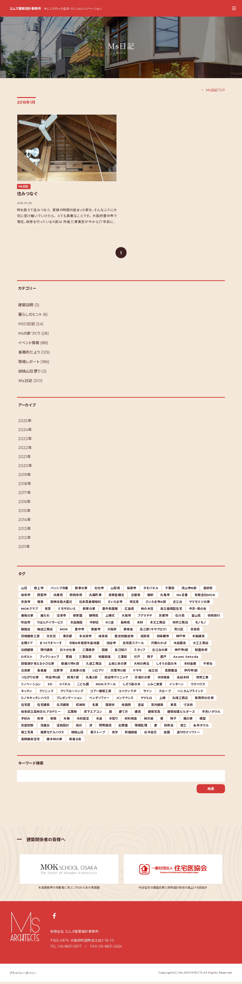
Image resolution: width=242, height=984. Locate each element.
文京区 (51, 638)
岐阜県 (103, 638)
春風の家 (27, 617)
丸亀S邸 (91, 679)
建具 (138, 714)
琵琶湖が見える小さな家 (37, 666)
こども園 (83, 686)
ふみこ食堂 (154, 686)
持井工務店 (180, 624)
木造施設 (76, 624)
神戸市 (181, 638)
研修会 (168, 727)
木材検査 (163, 679)
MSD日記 (26, 326)
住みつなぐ (27, 193)
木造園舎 (179, 645)
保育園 (77, 617)
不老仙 (208, 666)
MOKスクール (106, 686)
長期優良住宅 (30, 741)
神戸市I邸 (181, 652)
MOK (64, 631)
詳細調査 (131, 734)
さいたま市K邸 (156, 604)
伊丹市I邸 (191, 672)
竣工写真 (27, 734)
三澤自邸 (85, 659)
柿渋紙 (148, 720)
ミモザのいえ (67, 611)
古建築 (135, 597)
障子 (150, 659)
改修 (40, 720)
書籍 (69, 659)
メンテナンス (125, 700)
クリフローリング (71, 693)
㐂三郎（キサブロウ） (153, 631)
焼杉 (79, 727)
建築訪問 (26, 307)
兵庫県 (58, 597)
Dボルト (27, 659)
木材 (140, 624)
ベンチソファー (99, 700)
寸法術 (188, 707)
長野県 (208, 590)
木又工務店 (157, 624)
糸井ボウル (201, 727)
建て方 (123, 714)
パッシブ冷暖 (59, 590)
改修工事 (202, 679)
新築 (53, 720)
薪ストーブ (98, 734)
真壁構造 (171, 672)
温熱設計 (62, 727)
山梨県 (115, 590)
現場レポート (29, 364)
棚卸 (150, 597)
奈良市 (25, 604)
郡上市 (38, 590)
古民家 (25, 672)
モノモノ (200, 624)
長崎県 (125, 624)
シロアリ (98, 672)
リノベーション (31, 686)
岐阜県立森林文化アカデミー (41, 714)
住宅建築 (43, 707)
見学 (115, 734)
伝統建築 (27, 652)
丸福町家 (95, 597)
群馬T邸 (73, 679)
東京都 (67, 638)
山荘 (24, 590)
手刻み (25, 720)
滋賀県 (145, 638)
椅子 (173, 720)
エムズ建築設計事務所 (24, 8)
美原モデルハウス (52, 734)
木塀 (66, 720)
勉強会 (25, 631)
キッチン (26, 693)
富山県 (196, 617)
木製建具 (198, 638)
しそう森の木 (132, 686)
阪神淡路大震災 (61, 604)
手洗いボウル (211, 714)
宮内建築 (157, 707)
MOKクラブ (29, 611)
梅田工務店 (45, 631)
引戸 (137, 659)
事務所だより (29, 354)
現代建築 (46, 652)
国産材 (110, 707)
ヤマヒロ (146, 700)
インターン (176, 686)
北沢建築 (62, 707)
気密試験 (27, 727)
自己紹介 (121, 652)
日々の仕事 (67, 652)
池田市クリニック (116, 679)
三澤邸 (122, 659)
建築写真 (154, 714)
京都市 (163, 617)
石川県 (180, 617)
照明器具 (105, 727)
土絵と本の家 (117, 666)
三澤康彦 (88, 652)
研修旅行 (214, 617)
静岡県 (94, 617)
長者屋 (42, 672)
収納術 (80, 707)
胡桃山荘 (77, 734)
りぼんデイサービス (50, 624)
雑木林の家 (54, 741)
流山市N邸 (189, 590)
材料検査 (131, 720)
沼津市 (61, 617)
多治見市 (85, 638)
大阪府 (112, 631)
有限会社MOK (204, 597)
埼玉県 (134, 604)
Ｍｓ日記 (24, 186)
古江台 (177, 604)
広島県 (129, 611)
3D (50, 686)
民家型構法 (116, 597)
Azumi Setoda (185, 659)
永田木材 (183, 679)
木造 (99, 720)
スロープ (165, 693)
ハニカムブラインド (190, 693)
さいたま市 (115, 604)
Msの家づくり (29, 335)
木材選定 (83, 720)
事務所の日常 (204, 700)
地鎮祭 (126, 707)
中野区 (94, 624)
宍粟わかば (159, 645)
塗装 (141, 707)
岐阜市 (25, 597)
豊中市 (79, 631)
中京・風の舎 (198, 611)
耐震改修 (201, 652)
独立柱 (153, 672)
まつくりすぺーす (51, 645)
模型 (202, 720)
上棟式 (110, 617)
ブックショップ (49, 659)
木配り (113, 720)
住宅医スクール (133, 645)
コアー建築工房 (101, 693)
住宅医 (25, 707)
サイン (147, 693)
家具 (173, 707)
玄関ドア (27, 645)
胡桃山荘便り (29, 373)
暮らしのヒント (30, 316)
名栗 (95, 707)
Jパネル (64, 686)
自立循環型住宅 (171, 611)
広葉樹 (72, 714)
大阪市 (126, 617)
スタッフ (139, 652)
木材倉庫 (190, 666)
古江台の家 (160, 652)
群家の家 (89, 611)
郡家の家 (81, 590)
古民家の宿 (77, 672)
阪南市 (131, 590)
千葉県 (170, 590)
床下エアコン (93, 714)
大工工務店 (200, 645)
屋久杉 (45, 617)
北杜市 (99, 590)
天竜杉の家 (142, 679)
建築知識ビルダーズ (181, 714)
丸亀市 (165, 597)
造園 (167, 734)
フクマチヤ (145, 617)
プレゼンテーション (69, 700)
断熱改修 (76, 597)
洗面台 (45, 727)
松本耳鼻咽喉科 (90, 604)
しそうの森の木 (166, 666)
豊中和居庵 (110, 611)
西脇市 (42, 597)
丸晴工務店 (180, 700)
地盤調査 (104, 659)
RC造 (110, 624)
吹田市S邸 (53, 679)
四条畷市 (163, 638)
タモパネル (150, 590)
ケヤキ (137, 672)
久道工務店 (94, 666)
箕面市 (95, 631)
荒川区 (179, 631)
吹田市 (25, 624)
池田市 (111, 645)
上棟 (162, 700)
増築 (40, 604)
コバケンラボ (127, 693)
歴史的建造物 (124, 638)
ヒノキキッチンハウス (35, 700)
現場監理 (141, 727)
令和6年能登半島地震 (84, 645)
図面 (105, 652)
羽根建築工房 (30, 638)
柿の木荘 (147, 611)
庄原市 (58, 672)
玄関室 (123, 727)
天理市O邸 (118, 672)
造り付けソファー (188, 734)
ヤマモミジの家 (199, 604)
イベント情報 (28, 345)
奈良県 (195, 631)
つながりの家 (30, 679)
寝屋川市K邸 (70, 666)
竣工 (183, 727)
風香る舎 (75, 741)
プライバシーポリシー (23, 975)
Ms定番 (182, 597)
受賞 (48, 611)
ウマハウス (198, 686)
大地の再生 (141, 666)
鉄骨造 (128, 631)
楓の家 (188, 720)
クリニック (46, 693)
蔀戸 (163, 659)
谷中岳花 (150, 734)
